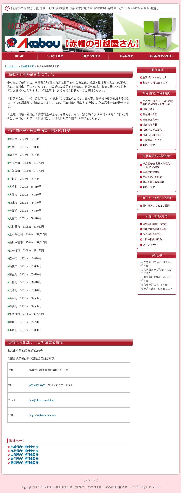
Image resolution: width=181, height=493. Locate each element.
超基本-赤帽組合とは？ (155, 82)
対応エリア (149, 145)
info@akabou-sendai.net (42, 400)
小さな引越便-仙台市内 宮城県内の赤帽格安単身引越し (158, 102)
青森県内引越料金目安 (24, 462)
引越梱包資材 (150, 124)
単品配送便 (126, 56)
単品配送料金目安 (152, 177)
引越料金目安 (27, 66)
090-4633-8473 (37, 385)
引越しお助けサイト (153, 135)
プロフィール (150, 244)
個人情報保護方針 (152, 234)
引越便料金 (149, 109)
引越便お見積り (151, 119)
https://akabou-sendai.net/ (42, 415)
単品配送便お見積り (153, 182)
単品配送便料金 (151, 171)
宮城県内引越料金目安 (24, 446)
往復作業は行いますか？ (157, 284)
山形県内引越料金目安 (24, 454)
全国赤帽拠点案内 (152, 239)
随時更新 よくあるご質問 (156, 205)
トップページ (11, 66)
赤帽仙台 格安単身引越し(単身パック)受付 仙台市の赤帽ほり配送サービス (90, 487)
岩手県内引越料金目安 (24, 458)
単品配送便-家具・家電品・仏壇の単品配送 (157, 165)
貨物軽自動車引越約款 (155, 224)
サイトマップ (90, 480)
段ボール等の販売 (152, 129)
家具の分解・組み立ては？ (158, 288)
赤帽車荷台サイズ (152, 140)
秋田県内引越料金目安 (43, 26)
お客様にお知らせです (155, 77)
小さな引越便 (55, 56)
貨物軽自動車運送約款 (155, 229)
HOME (19, 56)
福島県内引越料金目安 (24, 450)
